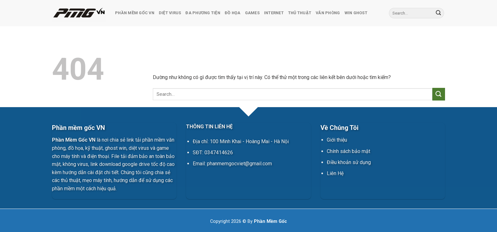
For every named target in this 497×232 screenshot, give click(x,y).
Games (252, 12)
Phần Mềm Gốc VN (134, 12)
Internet (274, 12)
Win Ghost (356, 12)
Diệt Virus (170, 12)
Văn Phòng (328, 12)
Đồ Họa (233, 12)
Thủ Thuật (299, 12)
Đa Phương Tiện (202, 12)
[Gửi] (438, 13)
